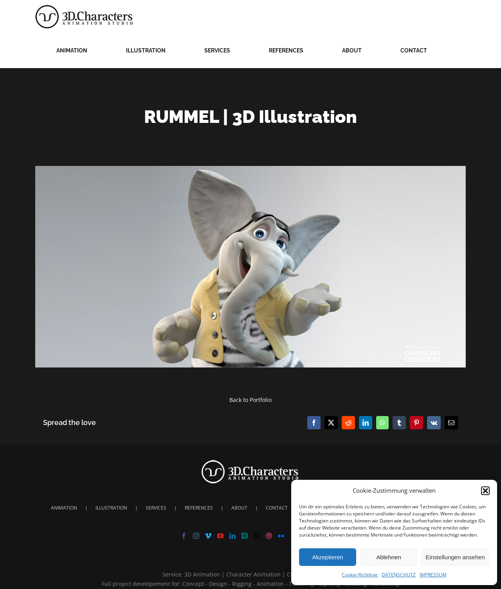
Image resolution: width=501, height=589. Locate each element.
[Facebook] (184, 536)
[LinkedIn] (232, 536)
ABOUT (239, 507)
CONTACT (277, 507)
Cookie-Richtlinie (360, 574)
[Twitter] (257, 536)
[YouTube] (220, 536)
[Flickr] (281, 536)
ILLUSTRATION (111, 507)
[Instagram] (196, 536)
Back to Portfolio (250, 399)
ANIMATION (64, 507)
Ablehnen (388, 557)
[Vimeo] (208, 536)
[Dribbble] (269, 536)
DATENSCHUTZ (399, 574)
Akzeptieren (327, 557)
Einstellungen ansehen (455, 557)
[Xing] (244, 536)
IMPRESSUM (433, 574)
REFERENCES (199, 507)
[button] (485, 491)
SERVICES (156, 507)
